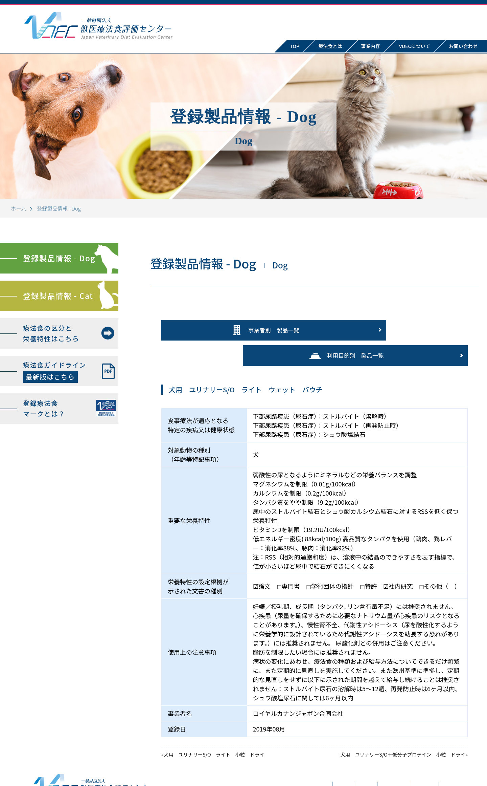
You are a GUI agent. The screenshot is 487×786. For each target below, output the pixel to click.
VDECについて (414, 46)
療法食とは (330, 46)
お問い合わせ (397, 762)
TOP (294, 46)
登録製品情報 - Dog (59, 258)
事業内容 (370, 46)
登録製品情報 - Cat (58, 295)
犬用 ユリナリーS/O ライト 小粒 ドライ (214, 724)
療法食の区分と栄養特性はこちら (51, 333)
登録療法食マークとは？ (44, 408)
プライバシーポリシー (454, 762)
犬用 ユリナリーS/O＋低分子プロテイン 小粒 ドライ (402, 724)
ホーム (18, 208)
